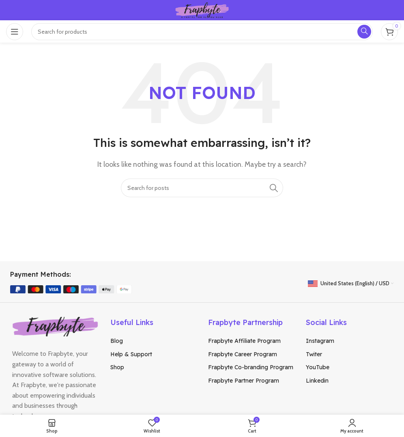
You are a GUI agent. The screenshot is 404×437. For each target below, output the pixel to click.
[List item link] (153, 340)
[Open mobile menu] (14, 32)
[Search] (202, 188)
